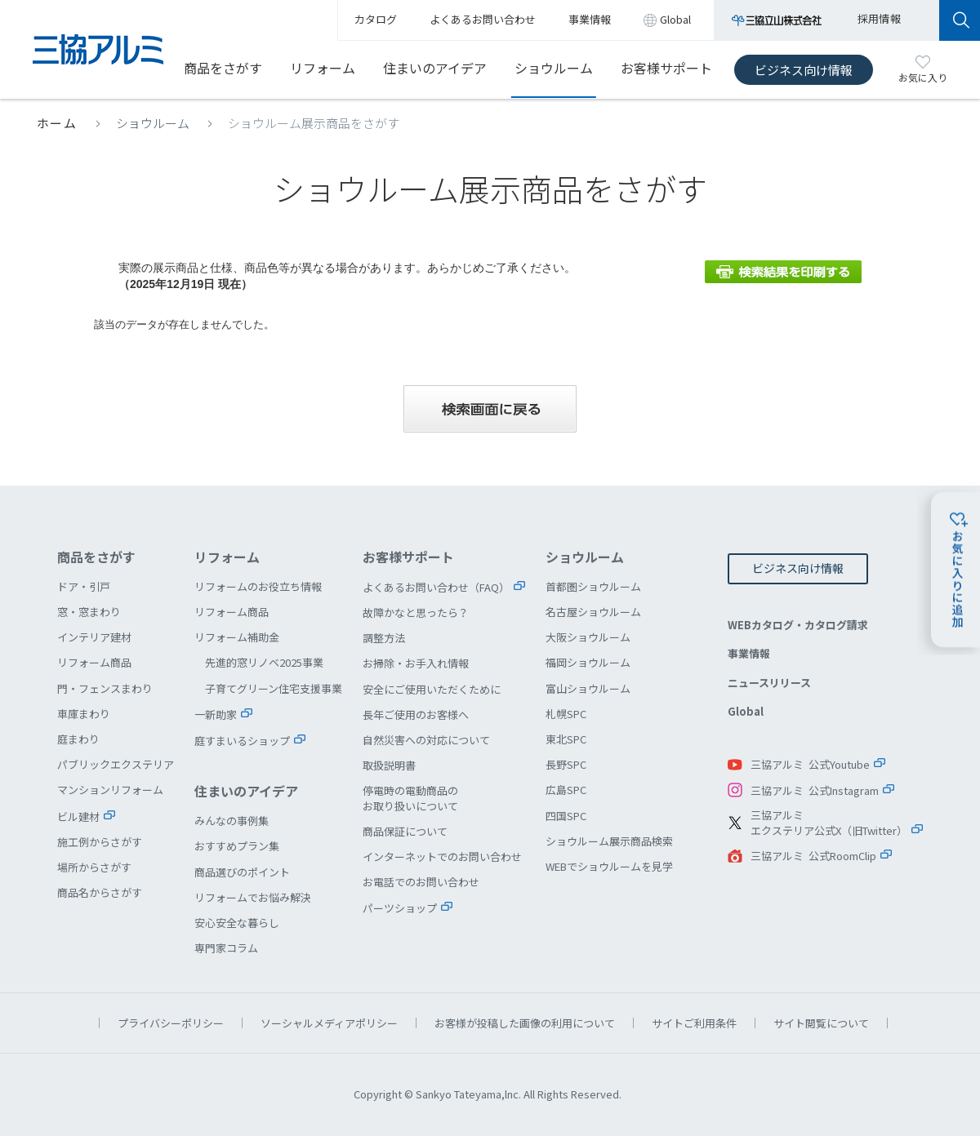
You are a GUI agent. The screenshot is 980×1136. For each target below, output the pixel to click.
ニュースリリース (769, 682)
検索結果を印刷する (783, 271)
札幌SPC (566, 713)
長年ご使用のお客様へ (416, 714)
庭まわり (78, 739)
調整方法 (384, 638)
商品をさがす (223, 68)
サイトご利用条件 (694, 1023)
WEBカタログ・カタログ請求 (798, 624)
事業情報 (749, 653)
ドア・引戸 (83, 586)
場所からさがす (94, 867)
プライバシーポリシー (171, 1023)
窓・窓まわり (89, 611)
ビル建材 (78, 816)
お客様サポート (666, 68)
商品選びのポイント (242, 872)
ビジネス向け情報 (804, 69)
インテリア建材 (94, 637)
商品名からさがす (99, 892)
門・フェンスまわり (105, 688)
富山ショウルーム (588, 688)
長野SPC (566, 764)
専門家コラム (226, 948)
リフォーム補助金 (236, 637)
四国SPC (566, 815)
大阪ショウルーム (588, 637)
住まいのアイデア (435, 68)
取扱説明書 (389, 765)
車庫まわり (83, 713)
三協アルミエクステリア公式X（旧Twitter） (829, 823)
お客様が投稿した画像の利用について (524, 1023)
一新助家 (215, 714)
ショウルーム (553, 68)
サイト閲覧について (821, 1023)
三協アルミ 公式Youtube (810, 764)
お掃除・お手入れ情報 (416, 663)
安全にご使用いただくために (432, 689)
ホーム (57, 122)
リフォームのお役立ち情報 (258, 586)
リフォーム (322, 68)
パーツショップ (400, 908)
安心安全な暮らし (236, 922)
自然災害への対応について (426, 740)
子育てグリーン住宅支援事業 (273, 688)
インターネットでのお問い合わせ (442, 856)
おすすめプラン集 (236, 846)
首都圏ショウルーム (593, 586)
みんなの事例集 (231, 820)
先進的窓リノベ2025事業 (264, 662)
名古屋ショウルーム (593, 611)
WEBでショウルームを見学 (609, 866)
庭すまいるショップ (242, 740)
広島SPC (566, 789)
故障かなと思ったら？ (416, 612)
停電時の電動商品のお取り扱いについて (410, 798)
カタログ (375, 19)
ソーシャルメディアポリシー (329, 1023)
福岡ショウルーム (588, 662)
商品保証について (405, 831)
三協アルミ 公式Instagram (815, 790)
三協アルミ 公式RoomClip (813, 855)
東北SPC (566, 739)
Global (746, 711)
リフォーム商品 (94, 662)
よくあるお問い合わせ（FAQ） (436, 587)
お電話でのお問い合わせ (421, 882)
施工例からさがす (99, 842)
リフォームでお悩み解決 (252, 897)
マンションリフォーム (110, 789)
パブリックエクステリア (115, 764)
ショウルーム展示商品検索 (609, 841)
